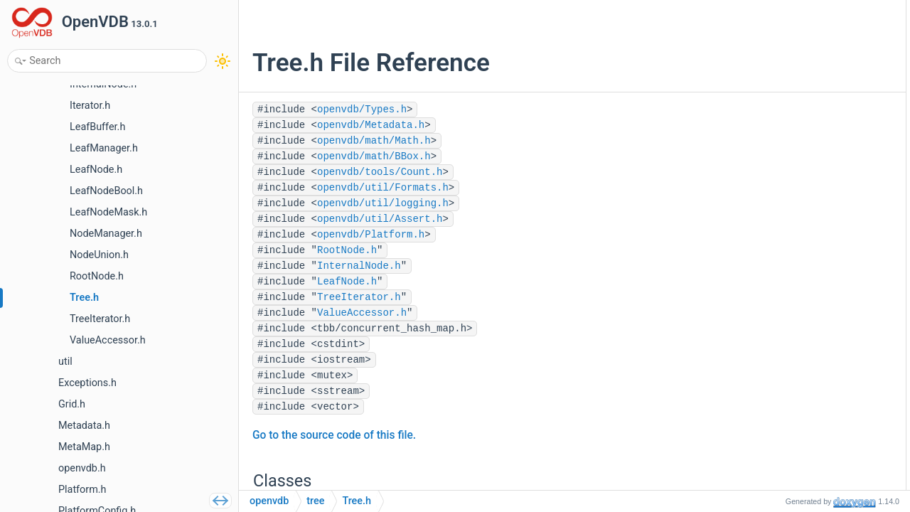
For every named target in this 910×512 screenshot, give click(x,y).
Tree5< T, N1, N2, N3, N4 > (811, 154)
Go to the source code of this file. (334, 435)
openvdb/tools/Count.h (379, 172)
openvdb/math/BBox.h (374, 156)
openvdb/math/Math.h (374, 140)
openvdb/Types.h (362, 109)
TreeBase (776, 39)
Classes (761, 20)
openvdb (269, 501)
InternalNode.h (359, 266)
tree (315, 501)
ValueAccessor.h (362, 313)
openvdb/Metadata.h (370, 125)
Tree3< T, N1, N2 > (794, 115)
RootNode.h (347, 250)
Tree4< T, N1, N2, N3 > (802, 134)
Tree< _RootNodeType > (806, 58)
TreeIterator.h (359, 297)
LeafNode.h (347, 281)
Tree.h (356, 501)
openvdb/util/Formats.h (383, 187)
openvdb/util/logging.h (383, 203)
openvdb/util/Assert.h (379, 219)
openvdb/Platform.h (370, 234)
